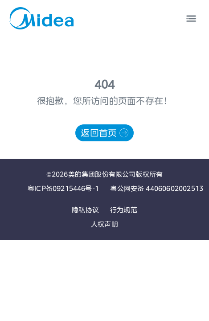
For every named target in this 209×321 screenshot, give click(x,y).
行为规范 (123, 210)
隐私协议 (85, 210)
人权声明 (104, 224)
